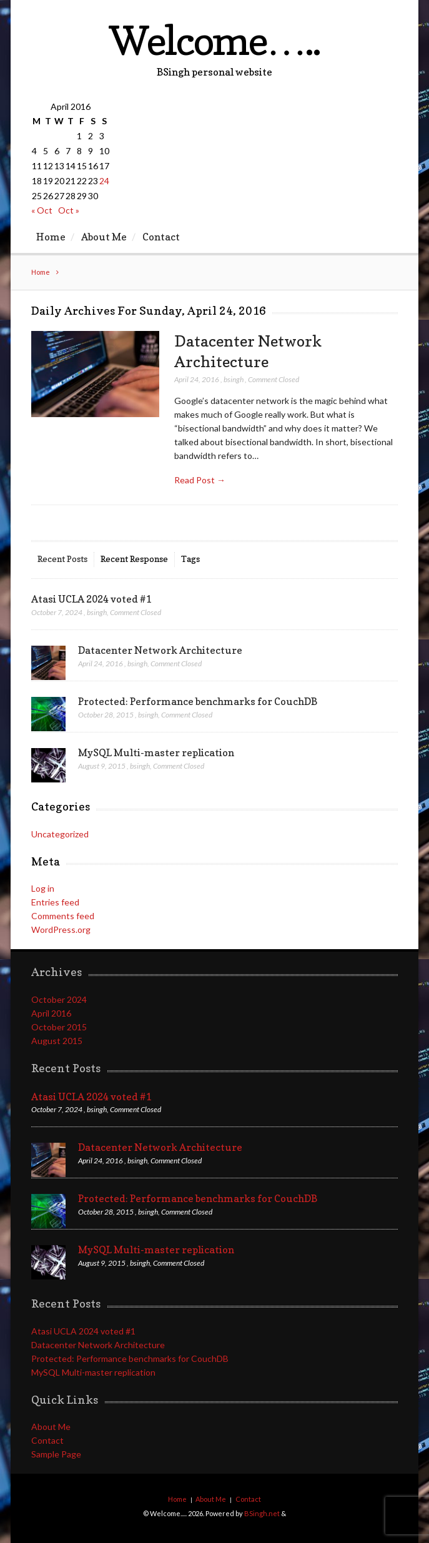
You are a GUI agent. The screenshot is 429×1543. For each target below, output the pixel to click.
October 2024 (59, 999)
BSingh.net (262, 1513)
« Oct (41, 210)
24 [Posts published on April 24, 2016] (104, 180)
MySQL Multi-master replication (156, 752)
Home (51, 236)
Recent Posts (62, 558)
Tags (190, 558)
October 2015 (59, 1027)
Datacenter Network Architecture (160, 650)
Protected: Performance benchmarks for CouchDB (197, 701)
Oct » (68, 210)
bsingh (234, 379)
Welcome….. (214, 40)
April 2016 (51, 1013)
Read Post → (199, 480)
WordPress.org (61, 929)
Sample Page (56, 1454)
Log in (42, 888)
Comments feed (62, 915)
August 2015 (56, 1040)
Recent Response (134, 558)
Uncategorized (60, 834)
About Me (104, 236)
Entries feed (55, 902)
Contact (161, 236)
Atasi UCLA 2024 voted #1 (91, 599)
